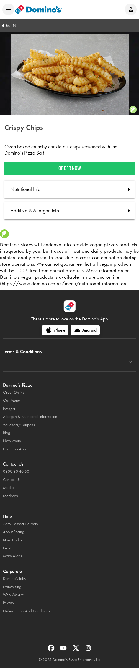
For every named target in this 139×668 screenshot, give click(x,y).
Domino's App (14, 449)
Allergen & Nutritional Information (30, 416)
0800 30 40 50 (16, 471)
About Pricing (13, 531)
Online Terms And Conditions (26, 611)
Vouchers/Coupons (19, 424)
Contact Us (11, 479)
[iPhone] (55, 330)
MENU (12, 25)
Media (8, 487)
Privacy (8, 602)
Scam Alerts (12, 555)
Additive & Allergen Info (34, 210)
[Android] (85, 330)
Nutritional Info (25, 189)
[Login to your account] (131, 9)
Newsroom (12, 440)
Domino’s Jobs (14, 578)
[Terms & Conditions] (130, 362)
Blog (6, 432)
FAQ (7, 547)
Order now (69, 168)
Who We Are (13, 594)
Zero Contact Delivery (20, 523)
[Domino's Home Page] (38, 9)
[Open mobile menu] (8, 9)
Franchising (12, 586)
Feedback (10, 495)
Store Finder (12, 540)
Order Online (14, 392)
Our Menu (11, 400)
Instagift (9, 408)
